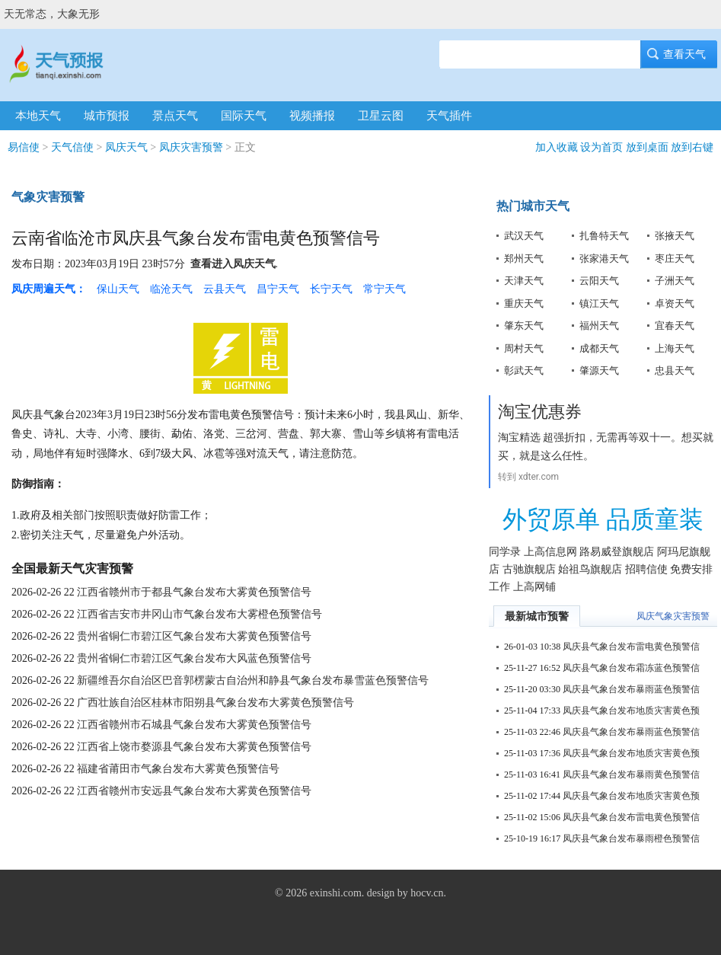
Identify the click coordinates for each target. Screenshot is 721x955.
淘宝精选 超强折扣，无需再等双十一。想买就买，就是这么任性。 (605, 446)
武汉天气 (524, 235)
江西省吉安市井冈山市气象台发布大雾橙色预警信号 (199, 614)
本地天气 (38, 116)
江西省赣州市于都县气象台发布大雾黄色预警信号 (194, 592)
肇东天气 (524, 325)
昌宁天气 (278, 289)
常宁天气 (384, 289)
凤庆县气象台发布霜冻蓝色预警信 (631, 668)
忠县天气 (674, 370)
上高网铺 (534, 586)
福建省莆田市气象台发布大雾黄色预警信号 (178, 769)
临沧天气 (171, 289)
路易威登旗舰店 (616, 551)
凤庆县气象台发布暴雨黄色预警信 (631, 774)
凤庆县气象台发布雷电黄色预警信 (631, 646)
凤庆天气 (126, 147)
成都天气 (599, 348)
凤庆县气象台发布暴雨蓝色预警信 (631, 689)
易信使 (24, 147)
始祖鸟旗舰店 (590, 569)
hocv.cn (426, 893)
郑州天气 (524, 258)
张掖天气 (674, 235)
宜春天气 (674, 325)
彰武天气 (524, 370)
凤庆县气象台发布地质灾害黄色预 (631, 710)
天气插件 (449, 116)
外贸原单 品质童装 (602, 519)
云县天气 (224, 289)
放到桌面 (647, 147)
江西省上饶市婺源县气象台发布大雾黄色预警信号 (194, 746)
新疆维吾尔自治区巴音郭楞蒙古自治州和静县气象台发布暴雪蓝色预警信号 (253, 680)
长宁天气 (331, 289)
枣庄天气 (674, 258)
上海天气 (674, 348)
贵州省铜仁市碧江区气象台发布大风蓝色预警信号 (194, 658)
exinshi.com (336, 893)
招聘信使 (646, 569)
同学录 (505, 551)
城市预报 (106, 116)
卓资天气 (674, 303)
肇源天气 (599, 370)
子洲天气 (674, 280)
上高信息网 (550, 551)
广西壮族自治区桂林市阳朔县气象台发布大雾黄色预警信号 (215, 702)
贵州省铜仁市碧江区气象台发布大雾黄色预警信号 (194, 636)
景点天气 (175, 116)
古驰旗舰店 (529, 569)
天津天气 (524, 280)
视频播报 (312, 116)
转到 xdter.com (528, 476)
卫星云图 (381, 116)
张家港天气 (604, 258)
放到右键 (692, 147)
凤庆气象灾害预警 (673, 616)
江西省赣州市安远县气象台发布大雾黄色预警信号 (194, 791)
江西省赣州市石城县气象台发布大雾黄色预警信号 (194, 724)
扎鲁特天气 (604, 235)
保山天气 (118, 289)
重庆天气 (524, 303)
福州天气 (599, 325)
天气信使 (72, 147)
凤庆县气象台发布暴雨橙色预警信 (631, 838)
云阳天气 (599, 280)
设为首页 (601, 147)
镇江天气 (599, 303)
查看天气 (679, 54)
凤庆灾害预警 (191, 147)
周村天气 (524, 348)
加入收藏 (556, 147)
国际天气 (243, 116)
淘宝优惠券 (540, 411)
